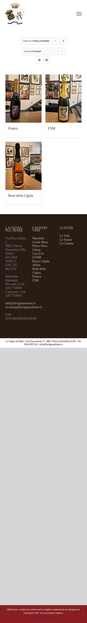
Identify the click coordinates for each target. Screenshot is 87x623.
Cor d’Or (38, 253)
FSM (51, 128)
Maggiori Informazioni (46, 617)
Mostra (32, 51)
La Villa (65, 236)
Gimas (36, 250)
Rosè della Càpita (20, 196)
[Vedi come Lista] (46, 60)
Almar (36, 265)
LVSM (36, 257)
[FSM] (63, 99)
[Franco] (23, 99)
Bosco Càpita (41, 261)
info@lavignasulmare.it (20, 303)
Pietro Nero (39, 246)
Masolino (38, 238)
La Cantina (67, 243)
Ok (31, 617)
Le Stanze (66, 239)
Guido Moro (40, 242)
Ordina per (36, 41)
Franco (13, 128)
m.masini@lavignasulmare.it (23, 307)
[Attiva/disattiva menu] (79, 13)
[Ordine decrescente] (63, 41)
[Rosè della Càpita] (23, 166)
